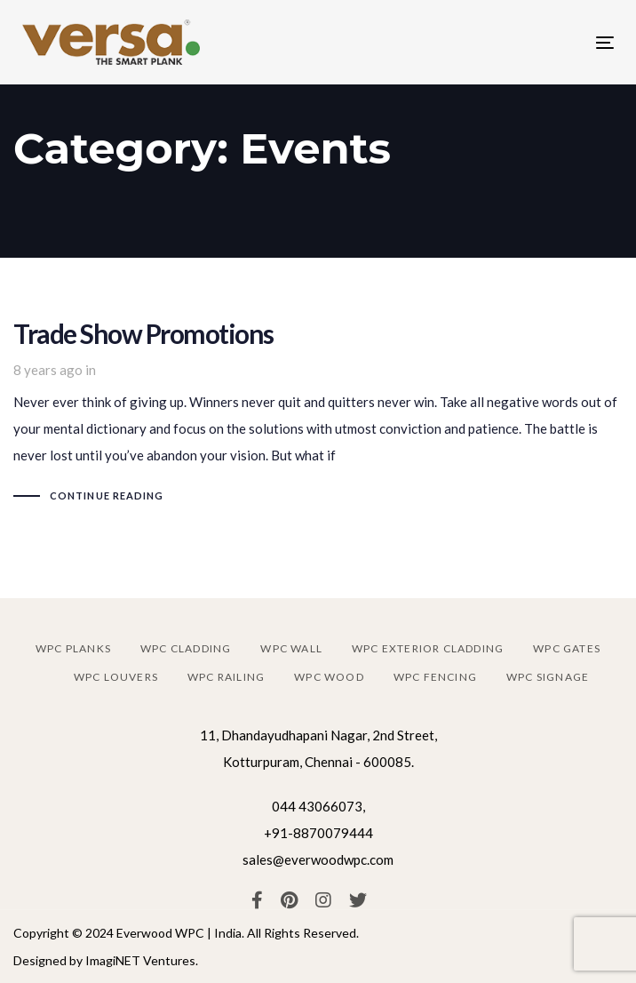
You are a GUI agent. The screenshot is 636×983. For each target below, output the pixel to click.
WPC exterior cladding (428, 648)
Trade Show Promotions (318, 414)
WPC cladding (185, 648)
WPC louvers (116, 676)
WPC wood (329, 676)
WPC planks (73, 648)
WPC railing (226, 676)
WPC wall (291, 648)
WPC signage (547, 676)
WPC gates (566, 648)
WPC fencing (435, 676)
